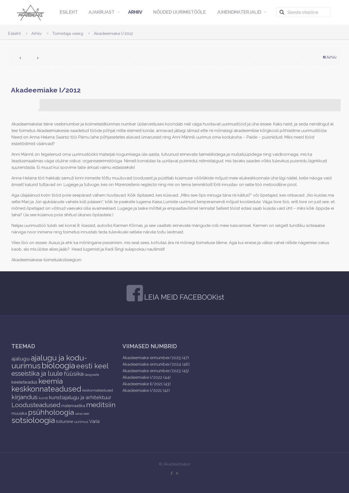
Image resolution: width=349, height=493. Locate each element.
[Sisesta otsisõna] (303, 12)
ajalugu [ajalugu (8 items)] (20, 359)
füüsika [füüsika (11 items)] (73, 373)
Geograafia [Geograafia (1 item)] (92, 374)
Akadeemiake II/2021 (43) (146, 383)
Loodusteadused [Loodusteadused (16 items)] (35, 404)
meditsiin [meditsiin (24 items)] (101, 405)
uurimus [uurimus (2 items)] (81, 422)
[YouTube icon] (177, 473)
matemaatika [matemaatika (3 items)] (73, 405)
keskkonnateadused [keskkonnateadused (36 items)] (46, 388)
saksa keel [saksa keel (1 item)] (82, 413)
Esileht (14, 33)
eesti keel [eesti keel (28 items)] (92, 366)
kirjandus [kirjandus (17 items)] (24, 397)
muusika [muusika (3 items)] (19, 413)
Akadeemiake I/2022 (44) (146, 377)
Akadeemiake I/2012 (113, 33)
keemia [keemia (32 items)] (50, 381)
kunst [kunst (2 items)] (43, 398)
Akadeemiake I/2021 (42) (146, 390)
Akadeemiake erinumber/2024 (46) (156, 364)
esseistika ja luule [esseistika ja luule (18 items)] (37, 373)
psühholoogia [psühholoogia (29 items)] (51, 412)
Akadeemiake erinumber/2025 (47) (155, 357)
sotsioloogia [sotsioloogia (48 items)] (33, 420)
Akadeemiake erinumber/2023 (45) (155, 370)
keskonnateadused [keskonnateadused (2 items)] (97, 390)
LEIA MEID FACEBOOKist (184, 297)
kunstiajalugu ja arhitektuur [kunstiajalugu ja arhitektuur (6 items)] (80, 397)
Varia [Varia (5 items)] (94, 421)
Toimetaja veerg (67, 33)
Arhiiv (36, 33)
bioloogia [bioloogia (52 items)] (58, 365)
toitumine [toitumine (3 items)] (64, 421)
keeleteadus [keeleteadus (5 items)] (24, 382)
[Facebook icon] (172, 473)
